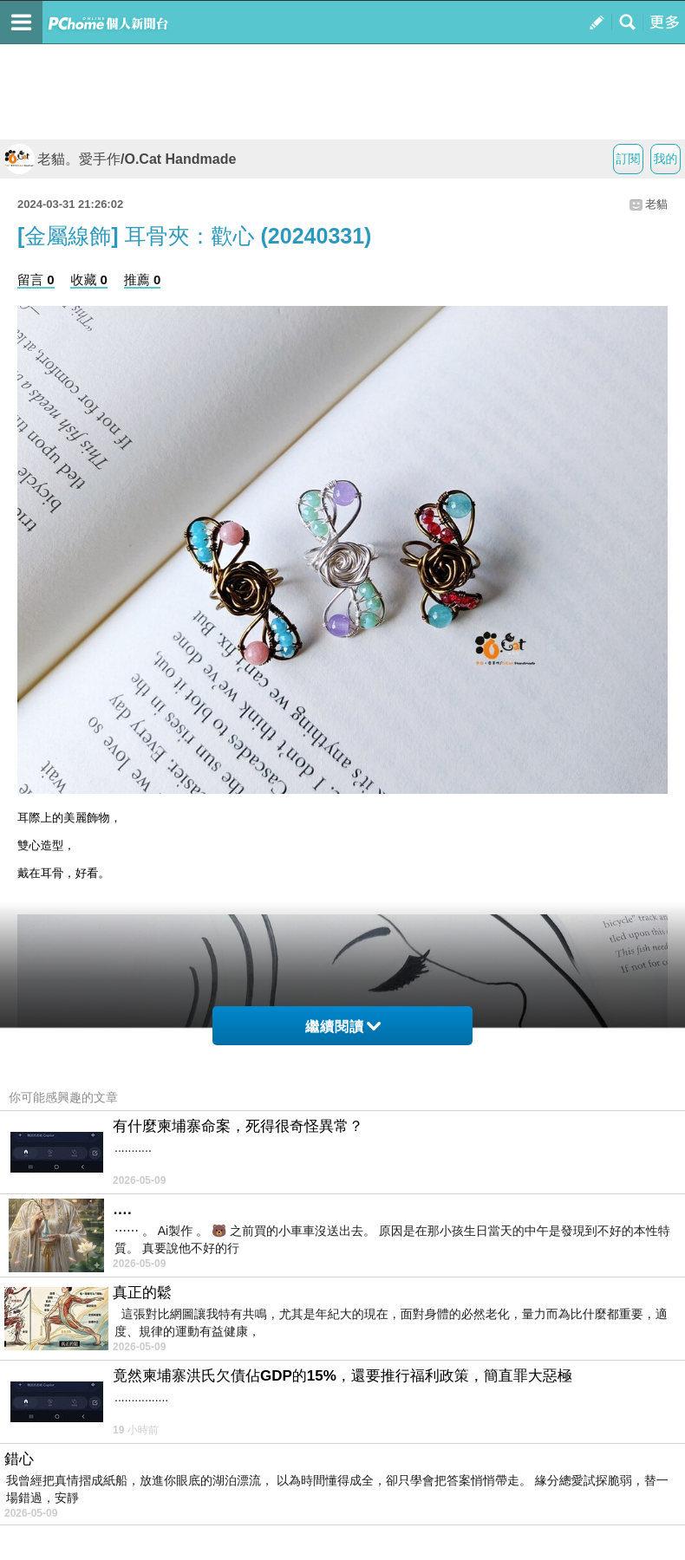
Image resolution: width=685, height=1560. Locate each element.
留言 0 (36, 279)
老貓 (656, 204)
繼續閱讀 (343, 1027)
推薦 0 (142, 279)
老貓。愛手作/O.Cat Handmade (120, 159)
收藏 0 (89, 279)
